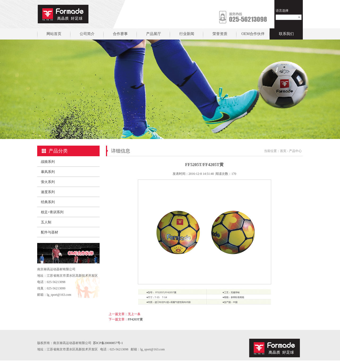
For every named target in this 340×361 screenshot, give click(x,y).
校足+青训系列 (52, 212)
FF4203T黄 (135, 319)
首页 (283, 151)
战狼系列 (48, 162)
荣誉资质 (219, 34)
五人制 (46, 222)
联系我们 (286, 34)
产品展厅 (153, 34)
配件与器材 (49, 232)
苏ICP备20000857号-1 (108, 343)
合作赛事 (120, 34)
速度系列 (48, 192)
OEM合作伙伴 (253, 34)
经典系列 (48, 202)
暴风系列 (48, 172)
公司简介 (87, 34)
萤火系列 (48, 182)
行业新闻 (186, 34)
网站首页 (53, 34)
